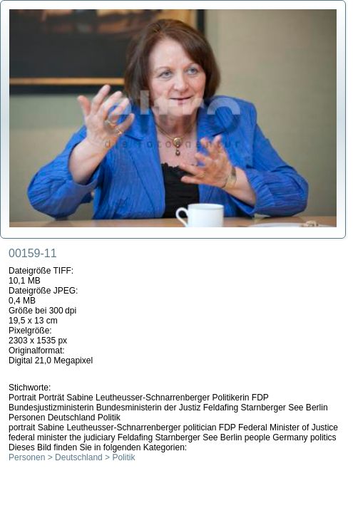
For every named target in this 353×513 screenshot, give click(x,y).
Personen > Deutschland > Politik (72, 457)
